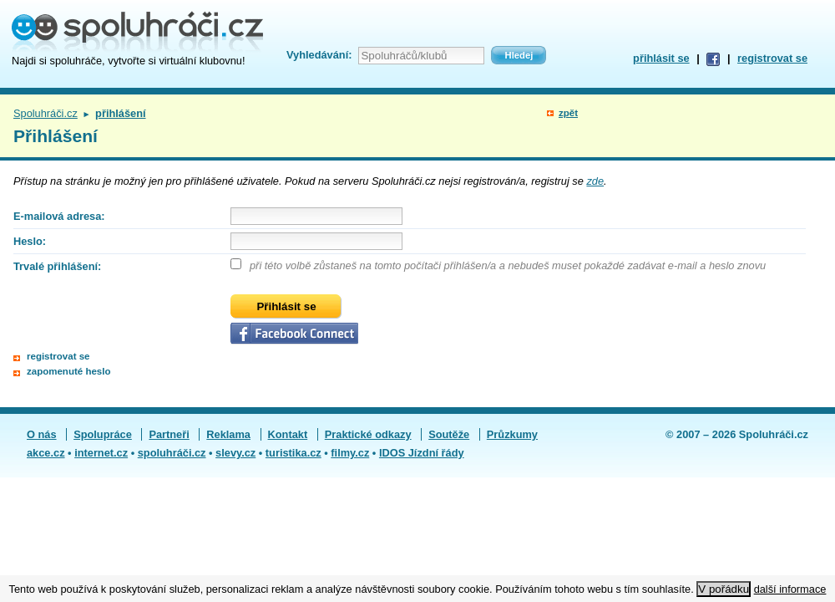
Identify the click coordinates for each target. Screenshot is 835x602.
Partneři (169, 434)
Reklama (228, 434)
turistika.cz (293, 452)
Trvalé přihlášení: (57, 266)
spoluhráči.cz (172, 452)
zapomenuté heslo (68, 371)
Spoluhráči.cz (45, 113)
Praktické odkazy (368, 434)
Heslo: (29, 241)
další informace (790, 589)
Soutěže (448, 434)
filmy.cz (350, 452)
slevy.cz (235, 452)
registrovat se (772, 58)
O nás (42, 434)
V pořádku (723, 589)
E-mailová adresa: (59, 216)
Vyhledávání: (319, 54)
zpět (568, 113)
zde (595, 181)
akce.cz (46, 452)
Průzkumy (512, 434)
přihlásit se (661, 58)
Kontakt (288, 434)
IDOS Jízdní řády (421, 452)
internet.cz (101, 452)
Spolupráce (102, 434)
